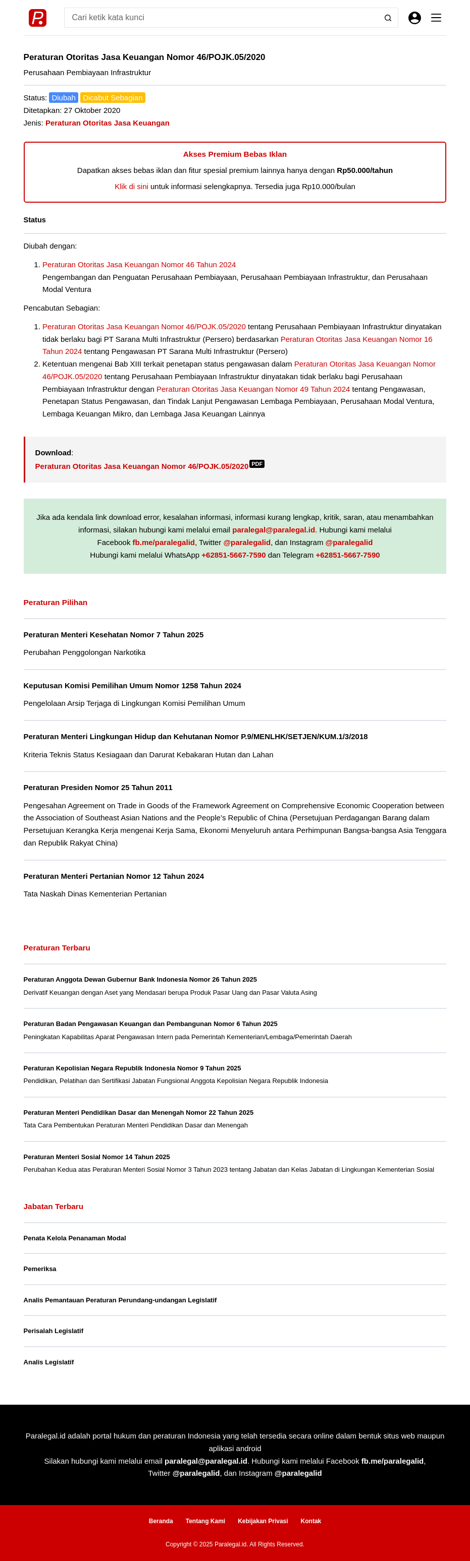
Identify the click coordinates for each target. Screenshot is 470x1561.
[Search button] (388, 18)
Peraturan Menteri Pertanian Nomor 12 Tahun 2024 (114, 876)
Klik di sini (131, 186)
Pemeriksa (40, 1269)
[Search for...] (221, 18)
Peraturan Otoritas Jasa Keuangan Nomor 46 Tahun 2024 (139, 264)
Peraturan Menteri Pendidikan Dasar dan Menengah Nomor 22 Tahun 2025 (139, 1112)
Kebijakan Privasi (263, 1521)
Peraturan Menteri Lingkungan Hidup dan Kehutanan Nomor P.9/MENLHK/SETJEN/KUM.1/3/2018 (196, 736)
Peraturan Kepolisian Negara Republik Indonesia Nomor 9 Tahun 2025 (132, 1068)
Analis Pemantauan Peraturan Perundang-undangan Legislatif (120, 1300)
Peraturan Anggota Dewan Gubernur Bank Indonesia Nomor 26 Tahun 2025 (140, 979)
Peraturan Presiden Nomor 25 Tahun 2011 (98, 787)
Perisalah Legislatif (54, 1331)
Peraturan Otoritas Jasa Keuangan (107, 122)
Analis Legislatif (49, 1362)
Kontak (311, 1521)
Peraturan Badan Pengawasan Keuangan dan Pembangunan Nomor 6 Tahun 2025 (151, 1024)
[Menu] (436, 18)
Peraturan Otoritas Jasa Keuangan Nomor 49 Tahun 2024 (253, 389)
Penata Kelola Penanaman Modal (75, 1238)
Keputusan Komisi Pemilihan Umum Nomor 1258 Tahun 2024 (132, 685)
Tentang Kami (205, 1521)
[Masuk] (414, 18)
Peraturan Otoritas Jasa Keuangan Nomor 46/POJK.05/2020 (144, 326)
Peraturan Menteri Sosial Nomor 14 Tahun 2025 (97, 1157)
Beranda (161, 1521)
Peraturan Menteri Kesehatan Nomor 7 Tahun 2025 (114, 634)
